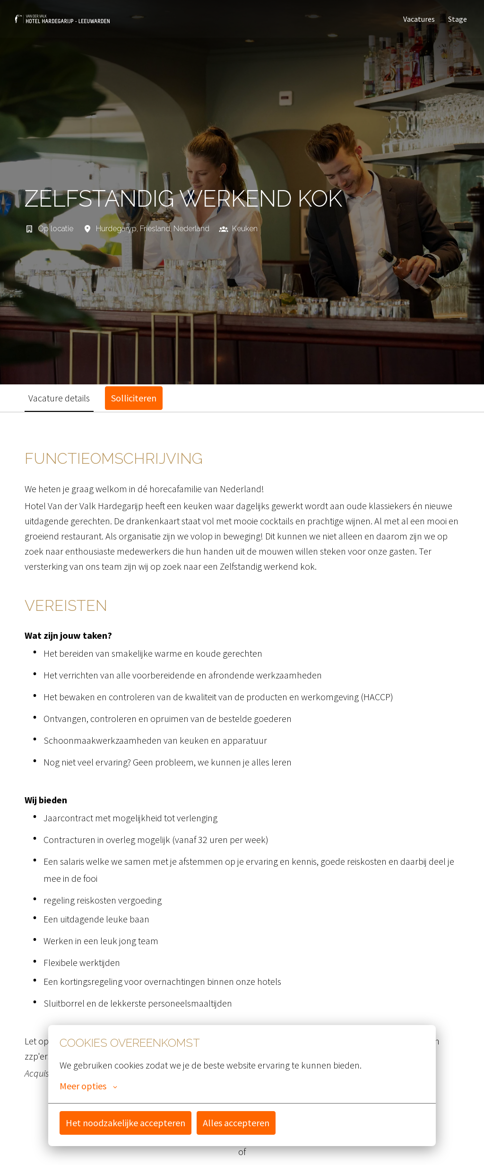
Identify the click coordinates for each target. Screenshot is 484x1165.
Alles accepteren (236, 1123)
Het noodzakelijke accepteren (125, 1123)
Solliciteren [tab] (133, 398)
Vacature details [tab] (59, 398)
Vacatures (419, 19)
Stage (457, 19)
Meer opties (88, 1086)
